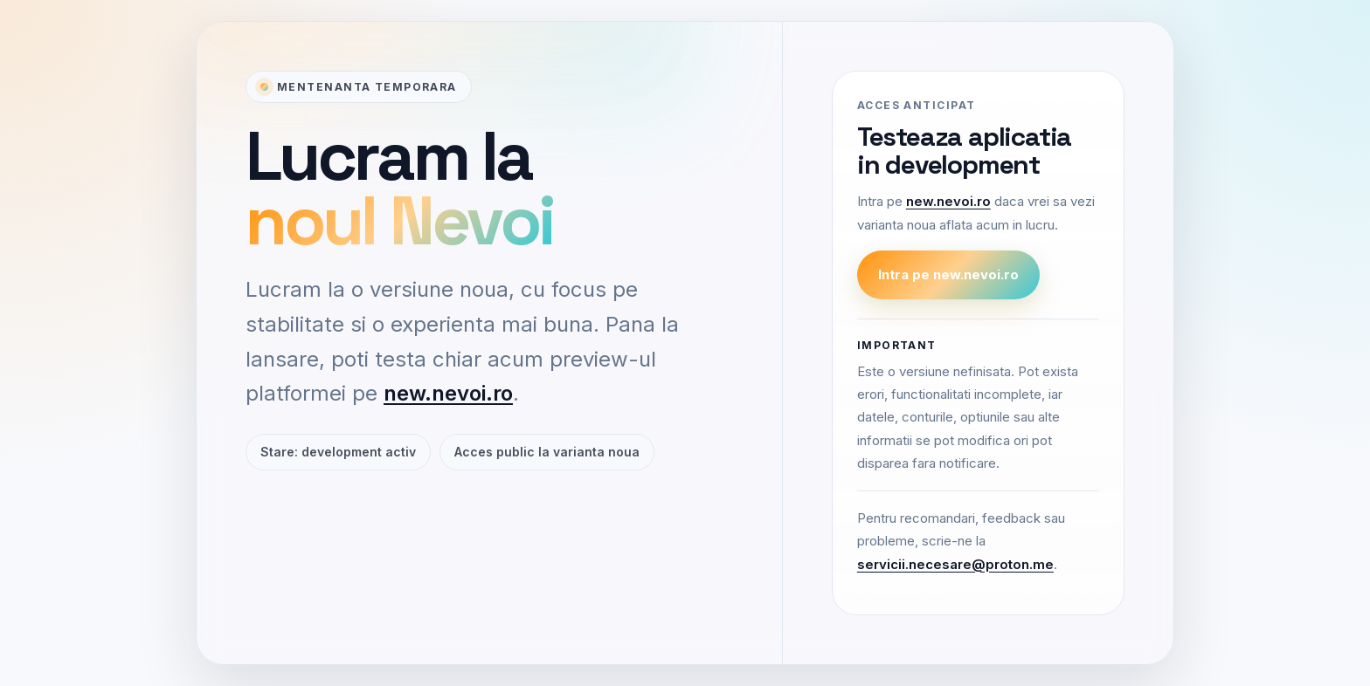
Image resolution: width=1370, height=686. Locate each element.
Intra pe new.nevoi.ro (948, 274)
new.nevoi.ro (448, 393)
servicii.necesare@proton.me (955, 564)
